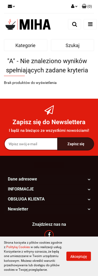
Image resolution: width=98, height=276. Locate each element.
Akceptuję (78, 256)
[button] (87, 6)
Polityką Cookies (18, 247)
